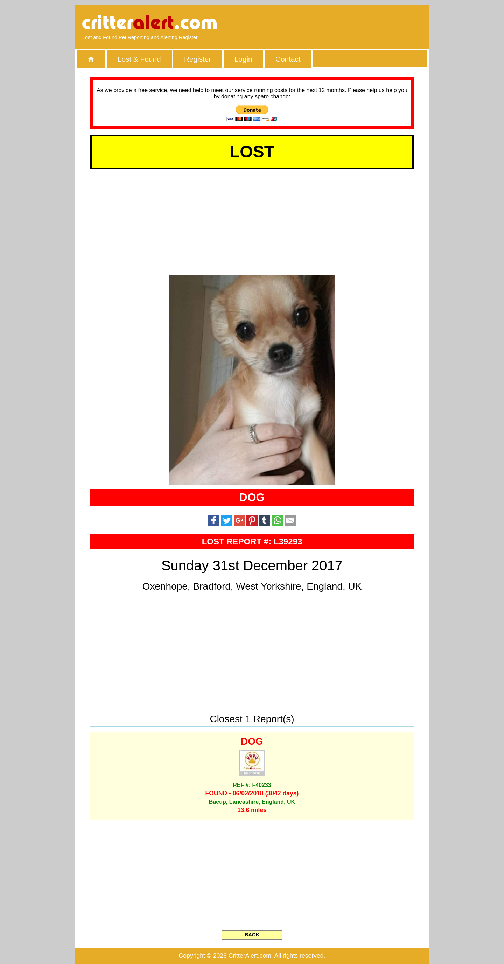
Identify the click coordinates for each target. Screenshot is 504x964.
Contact (288, 59)
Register (197, 59)
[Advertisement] (341, 22)
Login (243, 59)
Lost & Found (139, 59)
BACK (252, 934)
